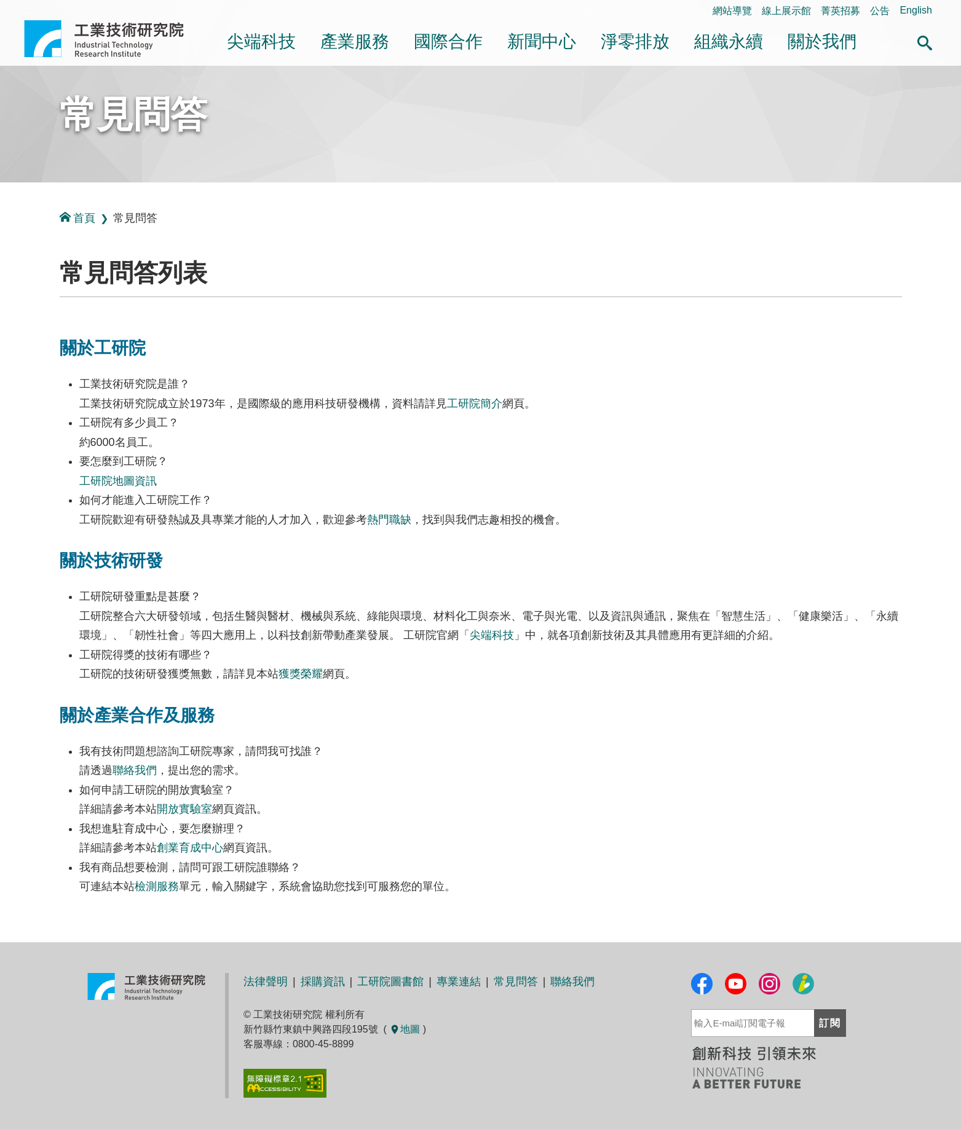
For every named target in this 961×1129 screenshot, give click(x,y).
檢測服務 (157, 886)
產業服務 (354, 41)
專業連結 (459, 981)
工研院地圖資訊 (118, 481)
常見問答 (133, 114)
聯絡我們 (135, 770)
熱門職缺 (389, 520)
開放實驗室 (184, 809)
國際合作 (448, 41)
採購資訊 (323, 981)
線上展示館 (786, 11)
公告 (880, 11)
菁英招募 (840, 11)
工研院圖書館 (390, 981)
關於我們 (822, 41)
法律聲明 (265, 981)
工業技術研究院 (112, 38)
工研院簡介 (474, 403)
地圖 (404, 1029)
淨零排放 (635, 41)
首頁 (77, 217)
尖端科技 (261, 41)
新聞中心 (541, 41)
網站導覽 (732, 11)
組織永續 (728, 41)
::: (4, 275)
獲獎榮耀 (301, 674)
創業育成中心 (190, 848)
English (915, 10)
